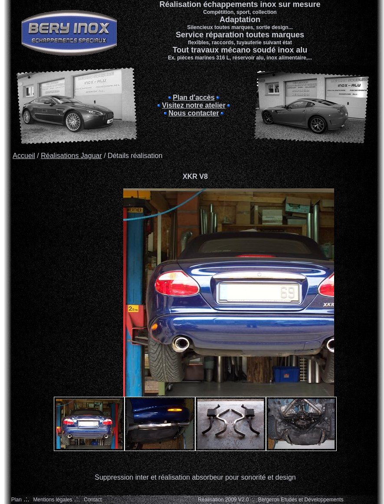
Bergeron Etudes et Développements (301, 500)
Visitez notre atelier (193, 105)
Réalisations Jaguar (71, 155)
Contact (93, 500)
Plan (16, 500)
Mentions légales (52, 500)
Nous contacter (193, 113)
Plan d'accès (193, 97)
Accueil (24, 155)
